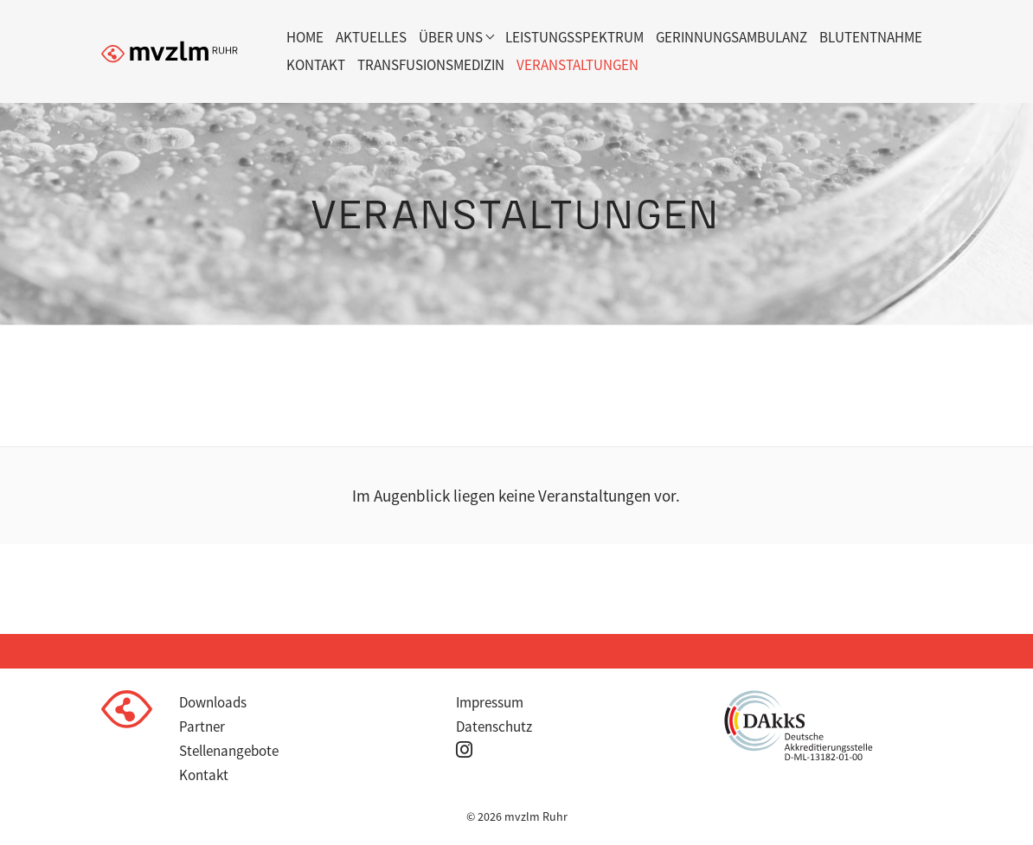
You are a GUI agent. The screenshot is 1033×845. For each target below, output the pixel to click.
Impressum (489, 702)
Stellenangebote (229, 750)
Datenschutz (494, 726)
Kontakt (315, 64)
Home (305, 37)
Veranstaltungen (577, 64)
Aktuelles (371, 37)
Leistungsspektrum (574, 37)
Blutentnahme (870, 37)
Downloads (213, 702)
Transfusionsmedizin (430, 64)
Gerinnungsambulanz (731, 37)
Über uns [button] (451, 37)
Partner (202, 726)
